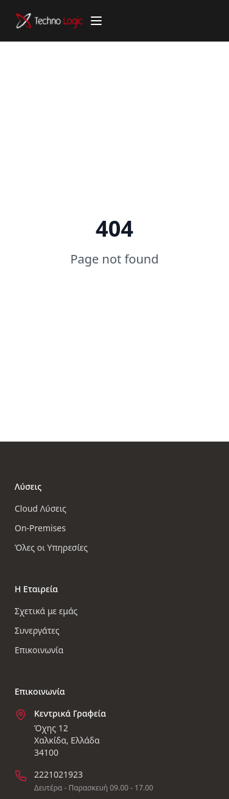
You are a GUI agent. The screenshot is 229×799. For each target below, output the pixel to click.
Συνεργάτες (37, 630)
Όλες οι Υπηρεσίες (51, 547)
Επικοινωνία (39, 650)
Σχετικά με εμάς (46, 611)
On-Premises (40, 528)
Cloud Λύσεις (40, 508)
